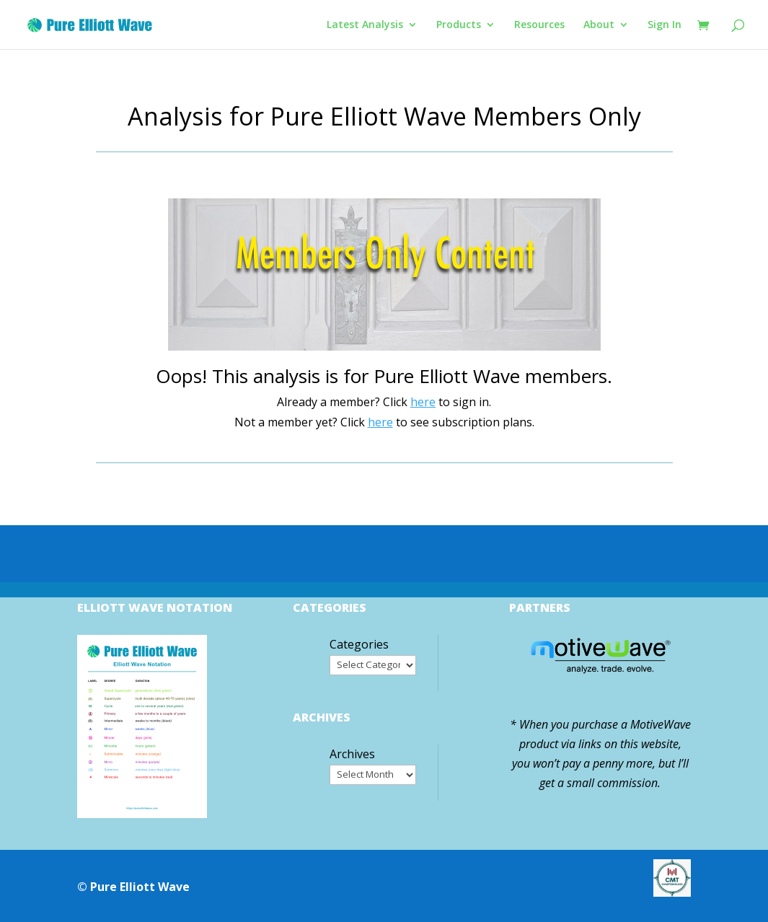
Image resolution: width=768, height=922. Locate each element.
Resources (539, 25)
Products (458, 25)
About (598, 25)
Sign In (664, 25)
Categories (359, 644)
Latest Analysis (365, 25)
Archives (352, 754)
